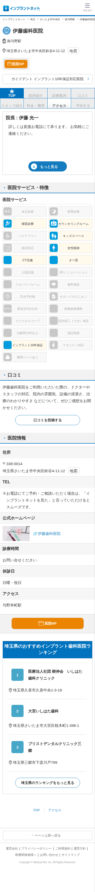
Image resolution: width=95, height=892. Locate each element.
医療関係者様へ (25, 855)
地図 (73, 51)
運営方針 (80, 848)
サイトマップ (71, 855)
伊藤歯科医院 (49, 533)
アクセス (54, 810)
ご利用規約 (62, 848)
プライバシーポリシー (36, 848)
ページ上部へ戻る (47, 835)
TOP (36, 810)
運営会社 (12, 848)
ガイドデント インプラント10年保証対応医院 (47, 79)
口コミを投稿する (47, 420)
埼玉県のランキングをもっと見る (47, 783)
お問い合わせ (49, 855)
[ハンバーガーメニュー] (87, 7)
